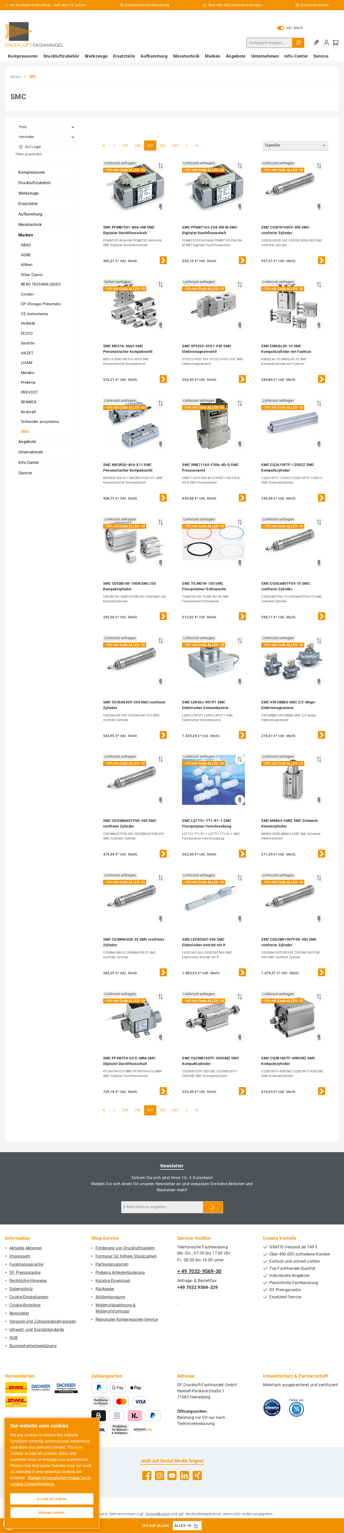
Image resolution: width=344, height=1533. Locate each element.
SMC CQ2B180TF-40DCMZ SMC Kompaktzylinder (288, 1061)
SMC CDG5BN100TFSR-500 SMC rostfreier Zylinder (289, 942)
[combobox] (269, 43)
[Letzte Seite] (196, 145)
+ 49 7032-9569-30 (199, 1271)
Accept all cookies (52, 1499)
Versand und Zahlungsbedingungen (42, 1321)
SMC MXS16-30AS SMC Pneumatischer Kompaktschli (128, 349)
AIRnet (27, 264)
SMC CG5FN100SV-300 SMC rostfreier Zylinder (285, 230)
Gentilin (27, 343)
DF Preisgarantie (24, 1272)
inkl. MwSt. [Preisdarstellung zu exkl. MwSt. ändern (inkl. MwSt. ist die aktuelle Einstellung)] (290, 28)
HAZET (27, 353)
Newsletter (19, 1313)
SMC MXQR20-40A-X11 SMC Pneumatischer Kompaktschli (128, 467)
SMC (25, 431)
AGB (13, 1337)
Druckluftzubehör (34, 182)
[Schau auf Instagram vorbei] (159, 1475)
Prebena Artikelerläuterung (120, 1272)
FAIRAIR (28, 323)
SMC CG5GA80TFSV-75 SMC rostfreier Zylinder (285, 586)
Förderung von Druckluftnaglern (125, 1248)
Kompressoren (31, 172)
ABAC (26, 245)
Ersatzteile (28, 203)
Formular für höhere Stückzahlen (126, 1256)
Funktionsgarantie (26, 1264)
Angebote (27, 441)
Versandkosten (157, 1514)
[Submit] (213, 1207)
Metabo (27, 372)
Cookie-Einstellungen (28, 1297)
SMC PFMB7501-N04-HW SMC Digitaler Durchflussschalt (129, 230)
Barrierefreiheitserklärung (33, 1345)
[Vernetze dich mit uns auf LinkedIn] (184, 1475)
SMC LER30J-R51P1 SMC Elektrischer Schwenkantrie (205, 705)
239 (126, 145)
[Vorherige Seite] (114, 145)
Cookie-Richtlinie (24, 1305)
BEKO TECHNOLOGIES (41, 284)
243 (176, 145)
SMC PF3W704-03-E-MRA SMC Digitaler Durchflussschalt (129, 1061)
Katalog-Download (112, 1280)
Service (25, 473)
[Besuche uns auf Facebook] (147, 1475)
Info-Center (28, 462)
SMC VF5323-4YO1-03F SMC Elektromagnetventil (206, 349)
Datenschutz (21, 1288)
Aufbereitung (30, 214)
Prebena (28, 382)
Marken (25, 235)
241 (151, 145)
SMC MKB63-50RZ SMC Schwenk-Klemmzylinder (290, 823)
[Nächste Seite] (186, 145)
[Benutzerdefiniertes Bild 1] (272, 1408)
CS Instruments (34, 314)
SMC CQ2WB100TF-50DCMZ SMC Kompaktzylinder (210, 1061)
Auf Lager (33, 147)
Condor (27, 294)
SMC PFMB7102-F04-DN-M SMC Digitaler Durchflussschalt (209, 230)
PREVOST (29, 392)
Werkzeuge (28, 193)
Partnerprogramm (112, 1264)
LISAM (27, 363)
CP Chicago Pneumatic (41, 304)
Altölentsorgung (110, 1297)
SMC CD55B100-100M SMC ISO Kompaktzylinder (129, 586)
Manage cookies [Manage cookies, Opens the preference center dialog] (52, 1512)
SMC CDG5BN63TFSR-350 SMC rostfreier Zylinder (129, 823)
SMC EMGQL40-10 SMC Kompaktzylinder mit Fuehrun (286, 349)
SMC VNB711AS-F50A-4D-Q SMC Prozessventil (210, 467)
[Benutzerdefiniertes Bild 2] (296, 1407)
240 (138, 145)
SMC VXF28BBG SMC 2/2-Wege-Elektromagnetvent (288, 705)
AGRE (26, 255)
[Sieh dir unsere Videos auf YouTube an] (172, 1475)
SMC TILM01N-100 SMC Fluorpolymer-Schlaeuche (204, 586)
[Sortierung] (295, 146)
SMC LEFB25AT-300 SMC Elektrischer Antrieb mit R (203, 942)
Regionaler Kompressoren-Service (126, 1319)
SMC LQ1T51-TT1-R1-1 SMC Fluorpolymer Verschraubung (206, 823)
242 (163, 145)
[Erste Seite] (104, 145)
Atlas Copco (32, 274)
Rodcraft (28, 412)
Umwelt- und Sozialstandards (36, 1329)
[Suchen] (298, 43)
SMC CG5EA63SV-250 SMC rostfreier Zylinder (134, 705)
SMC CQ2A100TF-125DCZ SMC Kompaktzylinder (287, 467)
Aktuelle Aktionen (25, 1248)
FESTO (27, 333)
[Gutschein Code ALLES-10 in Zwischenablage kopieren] (195, 1525)
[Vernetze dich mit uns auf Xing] (197, 1475)
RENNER (28, 402)
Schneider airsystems (40, 421)
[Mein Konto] (326, 42)
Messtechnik (30, 224)
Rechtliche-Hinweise (28, 1280)
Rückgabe (104, 1288)
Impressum (19, 1256)
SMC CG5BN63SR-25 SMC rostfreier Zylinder (133, 942)
